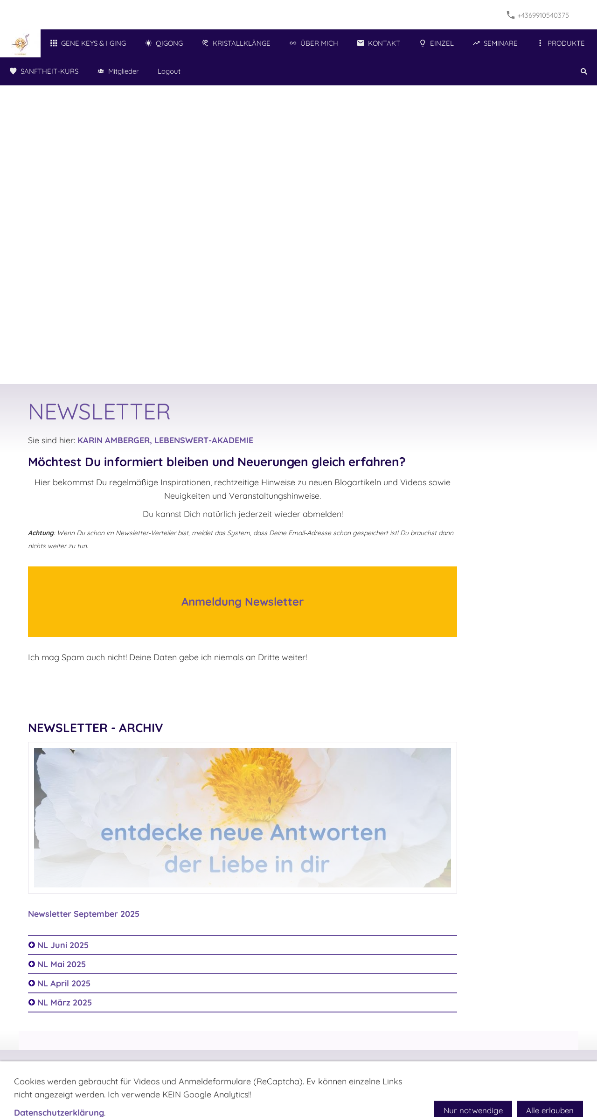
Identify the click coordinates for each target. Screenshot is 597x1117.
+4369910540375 (538, 15)
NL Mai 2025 (61, 964)
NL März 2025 (64, 1002)
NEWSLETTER (198, 1065)
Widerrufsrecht (397, 1065)
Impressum (248, 1065)
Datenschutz (319, 1065)
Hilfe (356, 1065)
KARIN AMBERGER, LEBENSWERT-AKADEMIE (165, 440)
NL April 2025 (63, 983)
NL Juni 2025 (63, 945)
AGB (283, 1065)
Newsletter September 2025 (83, 913)
